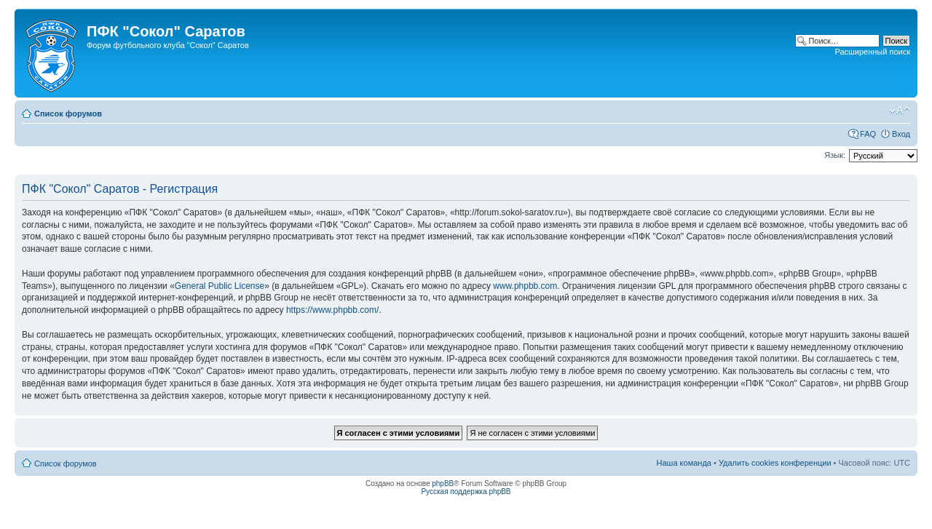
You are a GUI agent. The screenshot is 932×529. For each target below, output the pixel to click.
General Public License (219, 286)
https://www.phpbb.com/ (332, 310)
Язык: (834, 155)
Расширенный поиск (872, 51)
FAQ (868, 134)
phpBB (443, 484)
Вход (901, 134)
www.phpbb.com (525, 286)
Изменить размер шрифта (899, 110)
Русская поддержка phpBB (465, 492)
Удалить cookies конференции (775, 462)
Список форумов (68, 113)
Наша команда (684, 462)
